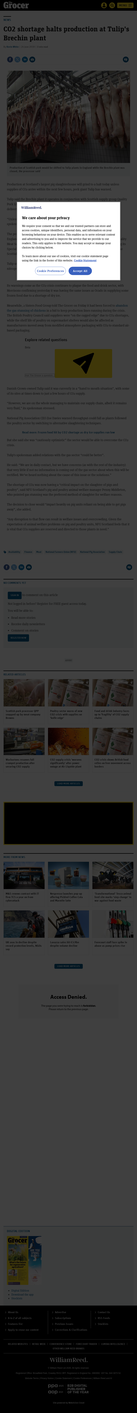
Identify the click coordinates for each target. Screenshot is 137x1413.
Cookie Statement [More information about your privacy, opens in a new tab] (85, 260)
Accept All (80, 271)
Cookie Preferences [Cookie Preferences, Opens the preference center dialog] (50, 271)
